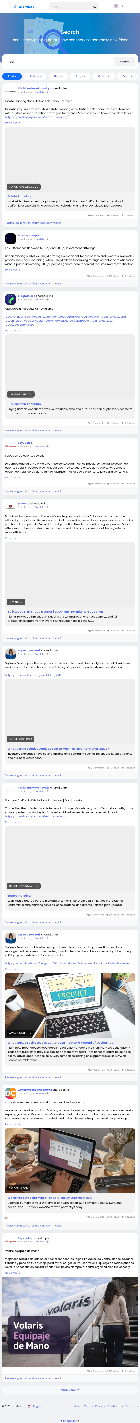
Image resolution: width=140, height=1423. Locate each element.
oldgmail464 (26, 296)
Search (124, 61)
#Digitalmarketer (102, 321)
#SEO (30, 325)
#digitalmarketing (113, 317)
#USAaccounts (15, 325)
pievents (24, 503)
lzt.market (70, 1421)
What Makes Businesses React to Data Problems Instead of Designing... (61, 1043)
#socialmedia (33, 321)
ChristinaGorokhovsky (34, 88)
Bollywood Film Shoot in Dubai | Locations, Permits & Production (55, 612)
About (77, 1406)
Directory (132, 1406)
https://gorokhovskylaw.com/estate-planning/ (37, 117)
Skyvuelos (25, 443)
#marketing (75, 317)
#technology (14, 321)
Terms (89, 1406)
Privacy (100, 1406)
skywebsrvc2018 (29, 650)
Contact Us (115, 1406)
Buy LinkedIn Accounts (24, 404)
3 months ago (25, 92)
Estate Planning (19, 196)
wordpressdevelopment (35, 1090)
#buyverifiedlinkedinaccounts (25, 317)
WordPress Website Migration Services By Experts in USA (50, 1198)
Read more (12, 123)
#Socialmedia (79, 321)
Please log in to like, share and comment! (33, 223)
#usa (62, 317)
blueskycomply (28, 235)
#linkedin (52, 317)
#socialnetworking (56, 321)
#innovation (92, 317)
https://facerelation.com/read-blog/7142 (33, 675)
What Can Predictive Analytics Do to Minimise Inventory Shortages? (58, 749)
